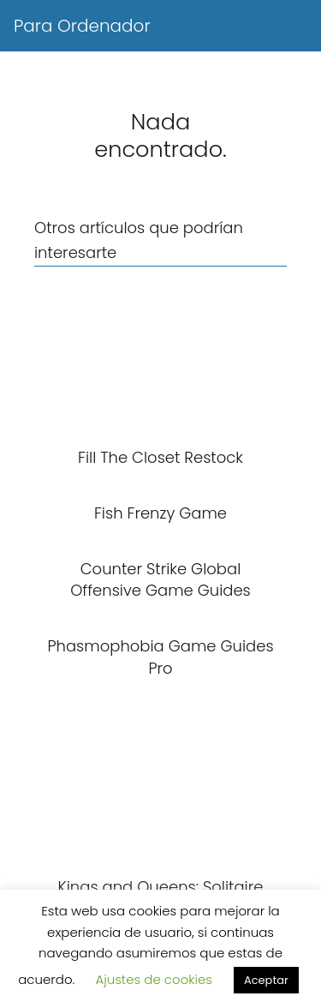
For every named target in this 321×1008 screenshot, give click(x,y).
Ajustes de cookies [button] (153, 979)
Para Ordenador (82, 26)
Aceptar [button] (266, 980)
